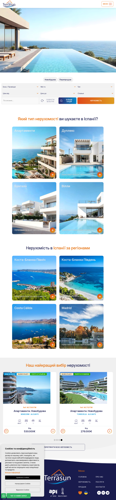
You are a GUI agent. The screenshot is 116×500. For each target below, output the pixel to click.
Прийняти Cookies (22, 478)
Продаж (82, 487)
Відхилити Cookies (22, 490)
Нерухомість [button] (84, 482)
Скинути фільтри (47, 100)
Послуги (100, 482)
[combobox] (20, 86)
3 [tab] (59, 440)
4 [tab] (61, 440)
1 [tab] (54, 440)
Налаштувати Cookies (22, 484)
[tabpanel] (29, 403)
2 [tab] (57, 440)
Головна (82, 477)
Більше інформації (12, 473)
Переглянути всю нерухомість (58, 447)
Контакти (100, 487)
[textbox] (21, 87)
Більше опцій (66, 100)
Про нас (99, 477)
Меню (107, 4)
